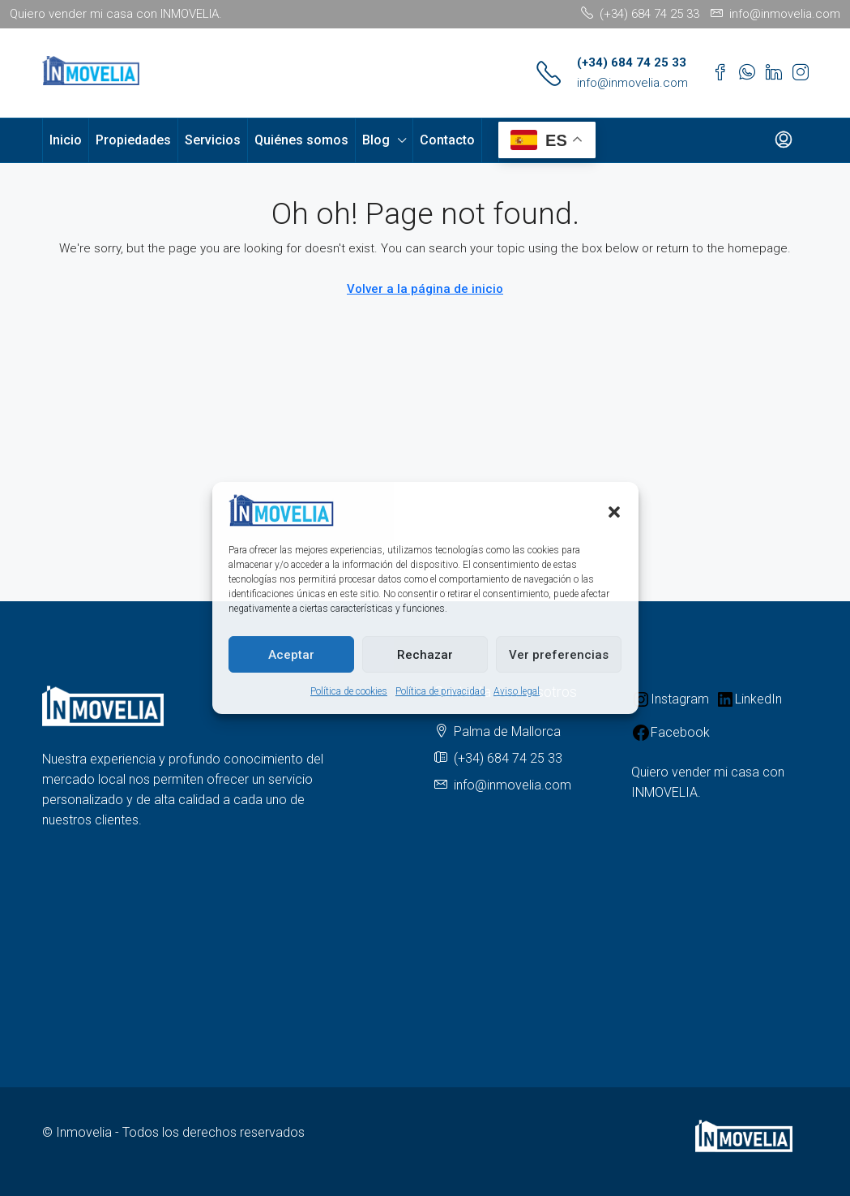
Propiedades (133, 140)
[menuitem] (784, 140)
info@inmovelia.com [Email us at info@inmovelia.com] (512, 785)
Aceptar (291, 654)
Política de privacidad (440, 691)
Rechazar (425, 654)
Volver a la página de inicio (425, 289)
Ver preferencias (559, 654)
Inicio (65, 140)
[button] (614, 510)
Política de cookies (348, 691)
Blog (376, 140)
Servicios (213, 140)
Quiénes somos (301, 140)
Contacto (447, 140)
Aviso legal (516, 691)
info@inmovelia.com (632, 82)
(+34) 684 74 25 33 (631, 62)
